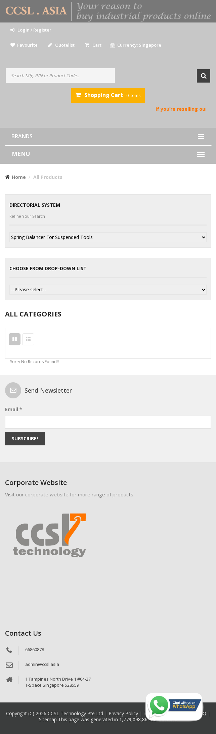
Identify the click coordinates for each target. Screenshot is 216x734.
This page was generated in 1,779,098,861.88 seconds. (117, 719)
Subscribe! (25, 438)
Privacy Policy (124, 713)
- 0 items (108, 95)
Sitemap (48, 719)
